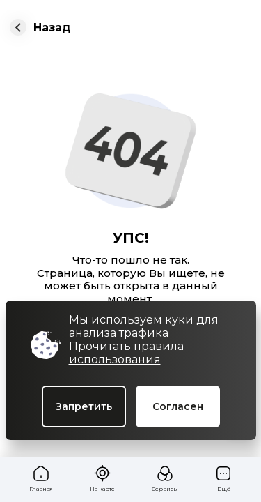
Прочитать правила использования (126, 353)
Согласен (177, 406)
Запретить (84, 406)
